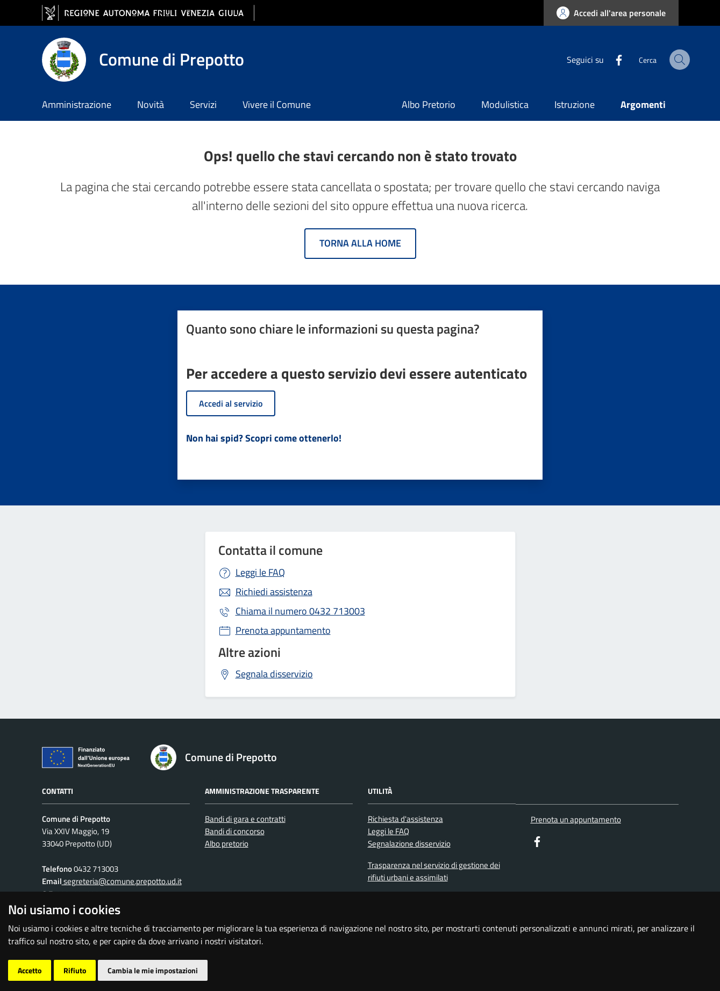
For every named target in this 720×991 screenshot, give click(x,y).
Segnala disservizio (274, 674)
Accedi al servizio (230, 403)
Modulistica (505, 104)
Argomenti (643, 104)
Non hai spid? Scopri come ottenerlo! (263, 438)
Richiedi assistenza (274, 591)
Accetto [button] (29, 970)
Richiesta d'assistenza (405, 819)
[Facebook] (597, 59)
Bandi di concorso (235, 831)
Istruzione (574, 104)
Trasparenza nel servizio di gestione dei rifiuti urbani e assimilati (434, 871)
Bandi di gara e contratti (245, 819)
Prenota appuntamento (283, 630)
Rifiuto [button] (74, 970)
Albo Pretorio (428, 104)
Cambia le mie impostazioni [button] (153, 970)
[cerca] (666, 60)
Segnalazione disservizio (409, 843)
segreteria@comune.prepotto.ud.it (122, 881)
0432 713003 (300, 611)
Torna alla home (360, 243)
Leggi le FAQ (260, 572)
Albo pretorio (226, 843)
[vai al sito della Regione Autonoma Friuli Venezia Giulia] (148, 13)
